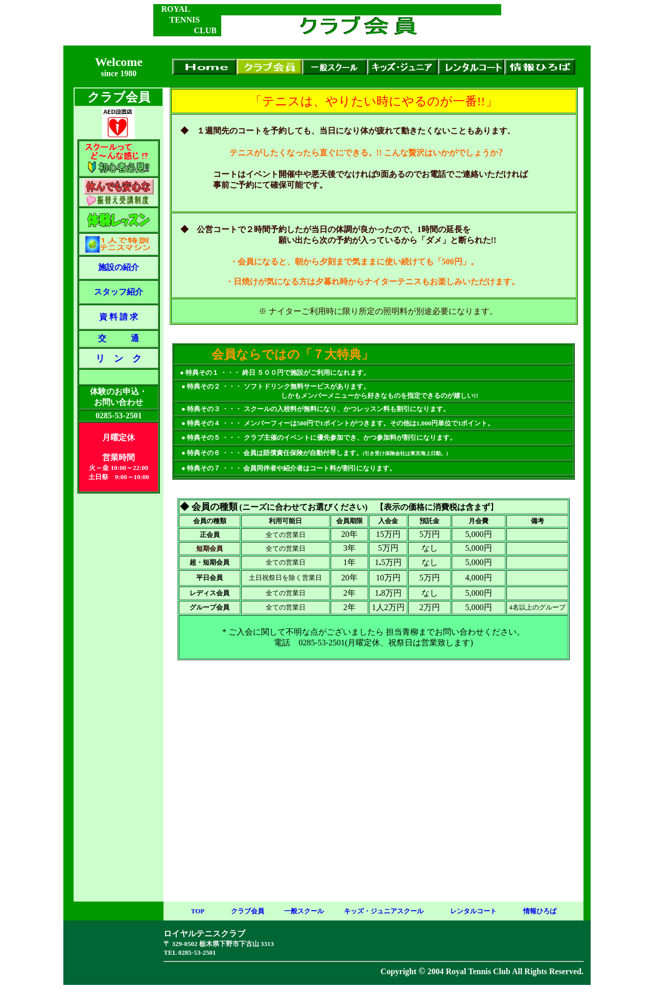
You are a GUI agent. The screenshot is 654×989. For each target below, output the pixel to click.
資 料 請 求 (118, 316)
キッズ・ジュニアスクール (384, 911)
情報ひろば (539, 911)
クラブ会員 (247, 911)
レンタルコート (473, 911)
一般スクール (304, 911)
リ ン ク (119, 358)
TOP (197, 911)
